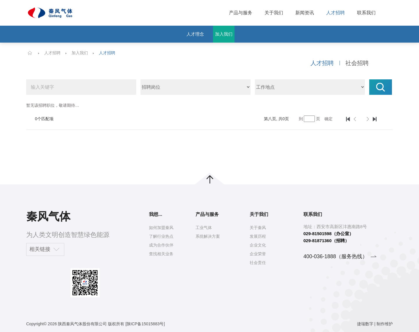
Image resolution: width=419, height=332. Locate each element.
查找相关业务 (161, 253)
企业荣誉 (258, 253)
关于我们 (273, 12)
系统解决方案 (208, 236)
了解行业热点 (161, 236)
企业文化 (258, 245)
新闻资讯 (304, 12)
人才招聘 (335, 12)
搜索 (380, 87)
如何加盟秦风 (161, 227)
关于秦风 (258, 227)
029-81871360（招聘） (326, 240)
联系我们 (366, 12)
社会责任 (258, 262)
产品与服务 (240, 12)
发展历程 (258, 236)
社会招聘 (357, 63)
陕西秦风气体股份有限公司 (82, 323)
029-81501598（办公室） (328, 233)
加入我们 (223, 34)
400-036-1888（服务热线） (335, 256)
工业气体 (204, 227)
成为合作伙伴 (161, 245)
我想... (155, 214)
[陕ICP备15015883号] (145, 323)
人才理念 (195, 34)
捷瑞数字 (365, 323)
